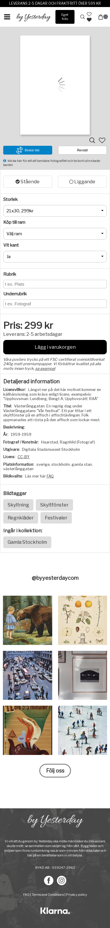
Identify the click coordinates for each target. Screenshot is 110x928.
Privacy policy (76, 895)
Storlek (10, 199)
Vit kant (11, 245)
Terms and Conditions (48, 895)
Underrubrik (15, 294)
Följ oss (55, 771)
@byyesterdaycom (55, 578)
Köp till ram (14, 222)
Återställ (82, 150)
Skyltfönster (54, 505)
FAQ (50, 476)
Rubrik (9, 274)
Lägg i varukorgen (55, 347)
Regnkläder (21, 518)
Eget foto (64, 17)
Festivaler (56, 518)
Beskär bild (27, 150)
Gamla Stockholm (27, 542)
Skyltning (18, 505)
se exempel (45, 368)
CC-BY (24, 457)
